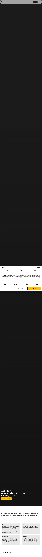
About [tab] (35, 270)
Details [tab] (21, 270)
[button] (40, 2)
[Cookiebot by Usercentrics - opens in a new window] (36, 267)
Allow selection (21, 288)
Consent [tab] (7, 270)
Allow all (34, 288)
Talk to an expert (6, 498)
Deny (8, 288)
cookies (5, 275)
